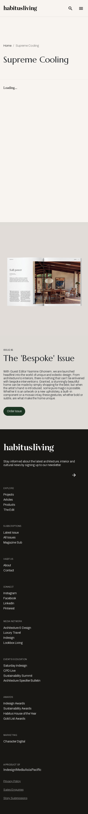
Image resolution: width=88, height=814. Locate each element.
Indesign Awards (14, 703)
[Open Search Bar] (70, 8)
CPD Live (9, 670)
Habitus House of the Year (19, 713)
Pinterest (9, 608)
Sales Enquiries (13, 789)
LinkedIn (8, 603)
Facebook (9, 598)
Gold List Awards (14, 718)
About (7, 565)
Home (7, 45)
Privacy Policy (12, 781)
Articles (8, 499)
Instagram (10, 593)
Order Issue (14, 411)
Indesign (8, 637)
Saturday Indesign (15, 665)
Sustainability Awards (17, 708)
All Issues (9, 537)
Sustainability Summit (17, 675)
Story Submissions (15, 798)
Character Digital (14, 741)
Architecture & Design (17, 627)
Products (9, 504)
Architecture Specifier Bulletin (21, 680)
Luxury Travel (12, 632)
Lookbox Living (13, 642)
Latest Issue (11, 532)
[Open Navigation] (81, 8)
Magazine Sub (12, 542)
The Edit (8, 509)
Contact (8, 570)
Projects (8, 494)
